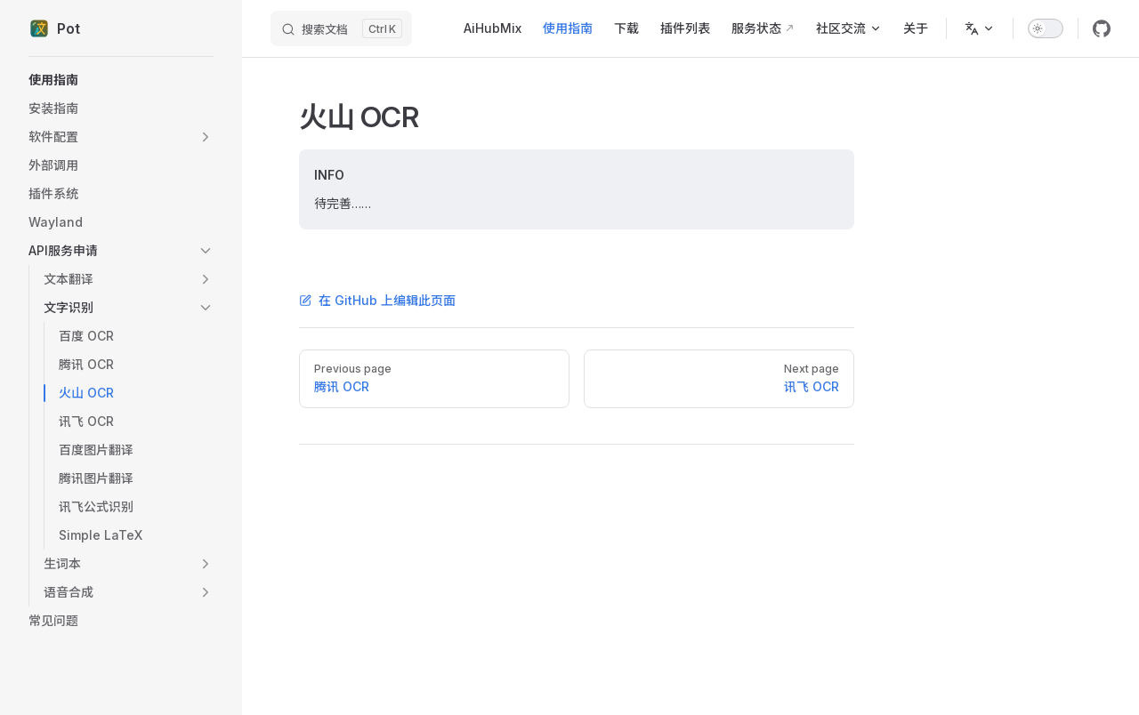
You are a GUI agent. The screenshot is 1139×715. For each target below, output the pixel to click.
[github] (1102, 28)
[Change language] (980, 28)
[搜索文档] (341, 28)
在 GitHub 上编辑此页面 (377, 300)
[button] (121, 137)
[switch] (1045, 28)
